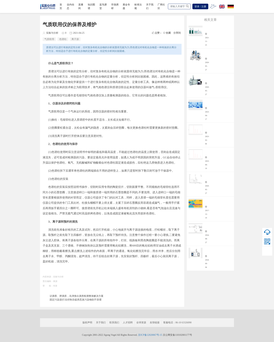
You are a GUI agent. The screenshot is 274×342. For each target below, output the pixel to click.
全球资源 (141, 322)
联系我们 (114, 322)
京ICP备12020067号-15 (150, 335)
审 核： (48, 286)
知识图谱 (91, 6)
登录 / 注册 (200, 6)
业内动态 (70, 6)
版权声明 (87, 322)
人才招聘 (128, 322)
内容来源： (48, 276)
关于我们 (149, 6)
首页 (61, 6)
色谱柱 (63, 39)
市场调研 (114, 6)
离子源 (75, 39)
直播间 (80, 6)
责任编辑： (48, 281)
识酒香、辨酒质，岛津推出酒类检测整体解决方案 (76, 296)
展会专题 (126, 6)
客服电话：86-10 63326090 (177, 322)
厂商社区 (161, 6)
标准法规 (138, 6)
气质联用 (49, 39)
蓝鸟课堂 (103, 6)
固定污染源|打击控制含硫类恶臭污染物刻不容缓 (76, 299)
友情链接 (155, 322)
